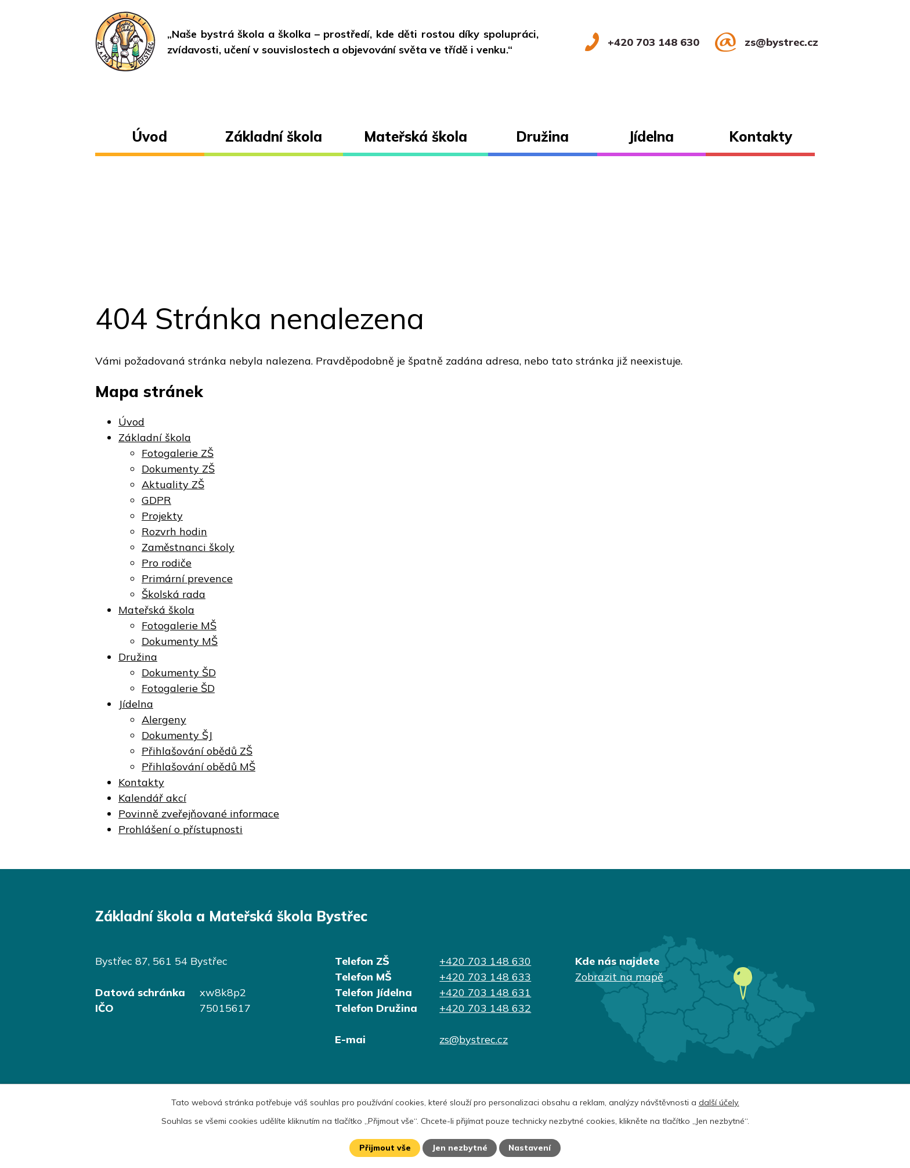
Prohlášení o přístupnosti (180, 829)
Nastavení (530, 1147)
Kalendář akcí (152, 798)
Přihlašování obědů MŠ (198, 766)
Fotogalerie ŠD (178, 688)
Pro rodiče (167, 562)
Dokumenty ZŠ (178, 468)
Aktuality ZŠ (173, 484)
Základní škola (273, 136)
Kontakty (760, 136)
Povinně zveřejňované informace (198, 813)
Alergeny (164, 719)
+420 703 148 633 (485, 976)
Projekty (162, 515)
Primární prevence (187, 578)
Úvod (149, 136)
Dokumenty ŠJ (177, 735)
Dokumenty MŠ (180, 641)
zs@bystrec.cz (473, 1039)
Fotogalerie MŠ (179, 625)
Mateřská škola (415, 136)
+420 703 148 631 (485, 992)
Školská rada (173, 594)
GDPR (156, 500)
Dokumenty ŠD (179, 672)
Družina (542, 136)
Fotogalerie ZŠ (178, 453)
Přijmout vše (384, 1147)
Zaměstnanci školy (188, 547)
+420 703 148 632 (485, 1008)
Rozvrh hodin (174, 531)
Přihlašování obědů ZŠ (197, 751)
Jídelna (651, 136)
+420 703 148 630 (485, 961)
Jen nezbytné (460, 1147)
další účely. (719, 1102)
